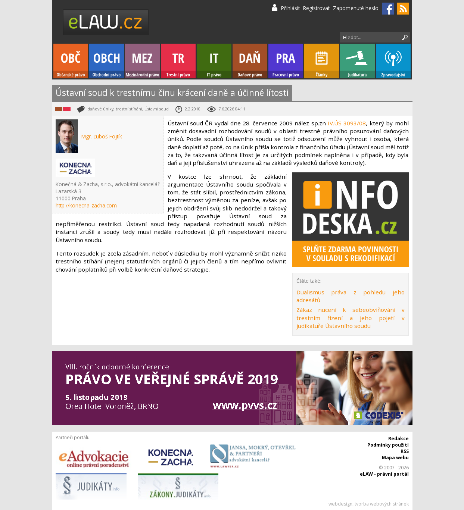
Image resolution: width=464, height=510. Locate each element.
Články (321, 61)
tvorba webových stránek (382, 504)
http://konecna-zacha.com (86, 205)
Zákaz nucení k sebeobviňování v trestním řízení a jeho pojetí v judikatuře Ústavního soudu (350, 317)
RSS (405, 451)
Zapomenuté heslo (356, 8)
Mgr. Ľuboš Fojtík (101, 136)
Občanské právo (70, 61)
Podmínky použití (388, 445)
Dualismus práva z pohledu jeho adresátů (350, 296)
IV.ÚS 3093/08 (347, 123)
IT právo (214, 61)
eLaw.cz (106, 22)
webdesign (340, 504)
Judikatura (357, 61)
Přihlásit (290, 8)
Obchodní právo (106, 61)
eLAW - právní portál (384, 474)
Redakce (398, 438)
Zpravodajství (393, 61)
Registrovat (316, 8)
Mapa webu (395, 457)
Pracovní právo (285, 61)
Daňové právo (250, 61)
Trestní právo (178, 61)
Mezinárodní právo (142, 61)
